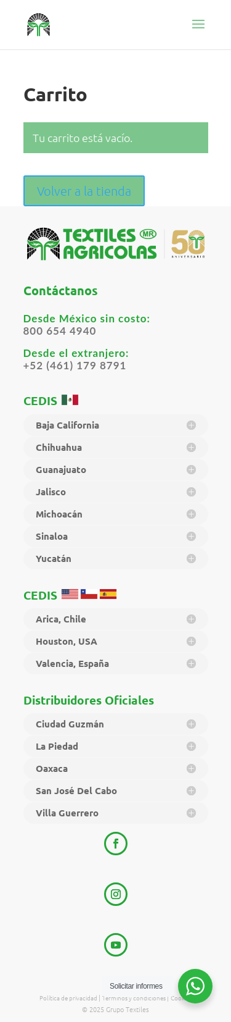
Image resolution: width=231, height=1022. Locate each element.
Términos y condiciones (134, 997)
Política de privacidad (69, 997)
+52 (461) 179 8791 (75, 365)
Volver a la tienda (84, 190)
